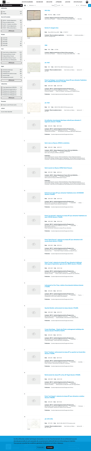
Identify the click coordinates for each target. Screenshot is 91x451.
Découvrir (49, 2)
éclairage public (6, 71)
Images (4, 13)
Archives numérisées (27, 2)
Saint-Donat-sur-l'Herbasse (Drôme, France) (12, 59)
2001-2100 (5, 45)
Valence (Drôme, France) (8, 56)
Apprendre (59, 2)
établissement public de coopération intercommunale (15, 73)
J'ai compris (50, 447)
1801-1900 (5, 41)
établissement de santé (8, 77)
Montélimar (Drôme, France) (9, 57)
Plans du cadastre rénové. (8, 22)
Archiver (67, 2)
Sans (4, 11)
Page (53, 5)
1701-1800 (5, 39)
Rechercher (39, 2)
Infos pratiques (78, 2)
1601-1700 (5, 38)
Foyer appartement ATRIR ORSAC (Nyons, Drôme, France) (16, 87)
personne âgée (6, 75)
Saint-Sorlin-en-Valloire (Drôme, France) (11, 52)
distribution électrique (8, 69)
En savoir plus (40, 447)
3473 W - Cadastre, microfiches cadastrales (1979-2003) (15, 24)
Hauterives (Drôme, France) (9, 54)
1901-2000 (5, 43)
